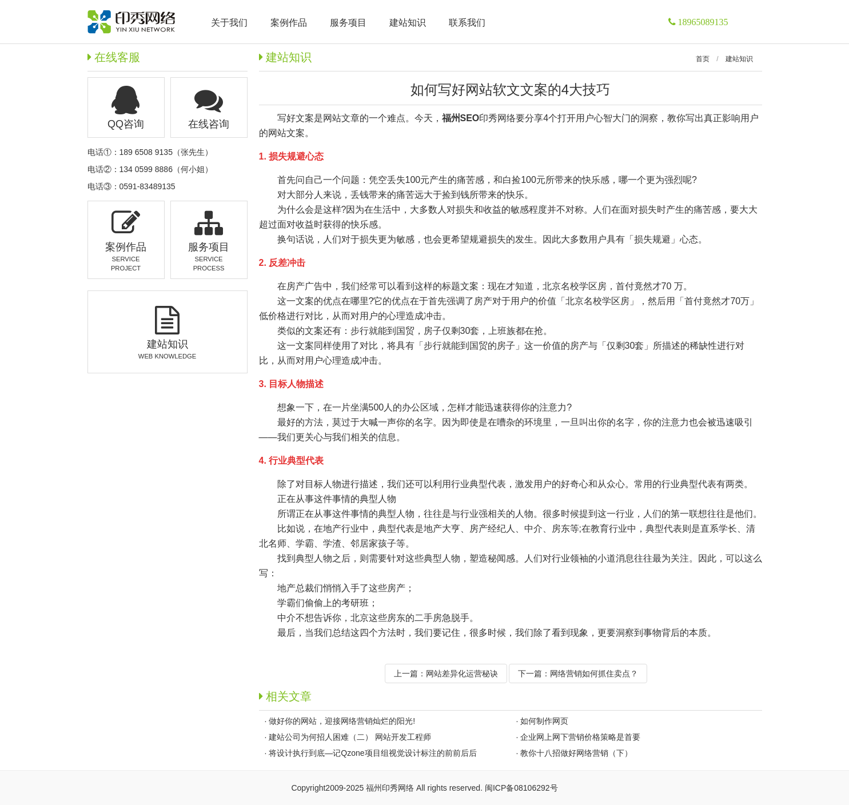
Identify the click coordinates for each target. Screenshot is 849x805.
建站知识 (739, 59)
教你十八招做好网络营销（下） (576, 753)
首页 (703, 59)
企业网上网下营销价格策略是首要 (580, 737)
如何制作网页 (544, 721)
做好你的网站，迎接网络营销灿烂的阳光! (342, 721)
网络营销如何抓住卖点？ (594, 673)
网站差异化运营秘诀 (462, 673)
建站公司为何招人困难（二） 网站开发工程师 (350, 737)
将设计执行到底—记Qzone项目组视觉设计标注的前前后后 (372, 753)
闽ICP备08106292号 (521, 787)
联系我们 (467, 22)
